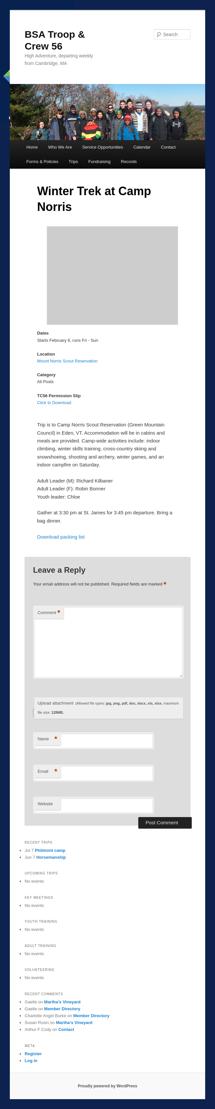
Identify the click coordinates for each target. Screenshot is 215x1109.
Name (47, 739)
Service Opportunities (102, 147)
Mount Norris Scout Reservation (67, 361)
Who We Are (60, 147)
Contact (168, 147)
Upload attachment (108, 708)
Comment (49, 613)
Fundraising (99, 161)
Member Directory (62, 1008)
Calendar (142, 147)
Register (33, 1053)
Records (129, 161)
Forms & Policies (42, 161)
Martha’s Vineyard (62, 1001)
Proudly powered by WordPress (107, 1086)
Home (32, 147)
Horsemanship (51, 857)
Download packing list (61, 537)
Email (47, 771)
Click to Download (54, 402)
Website (45, 803)
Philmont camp (50, 850)
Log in (31, 1060)
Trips (73, 161)
